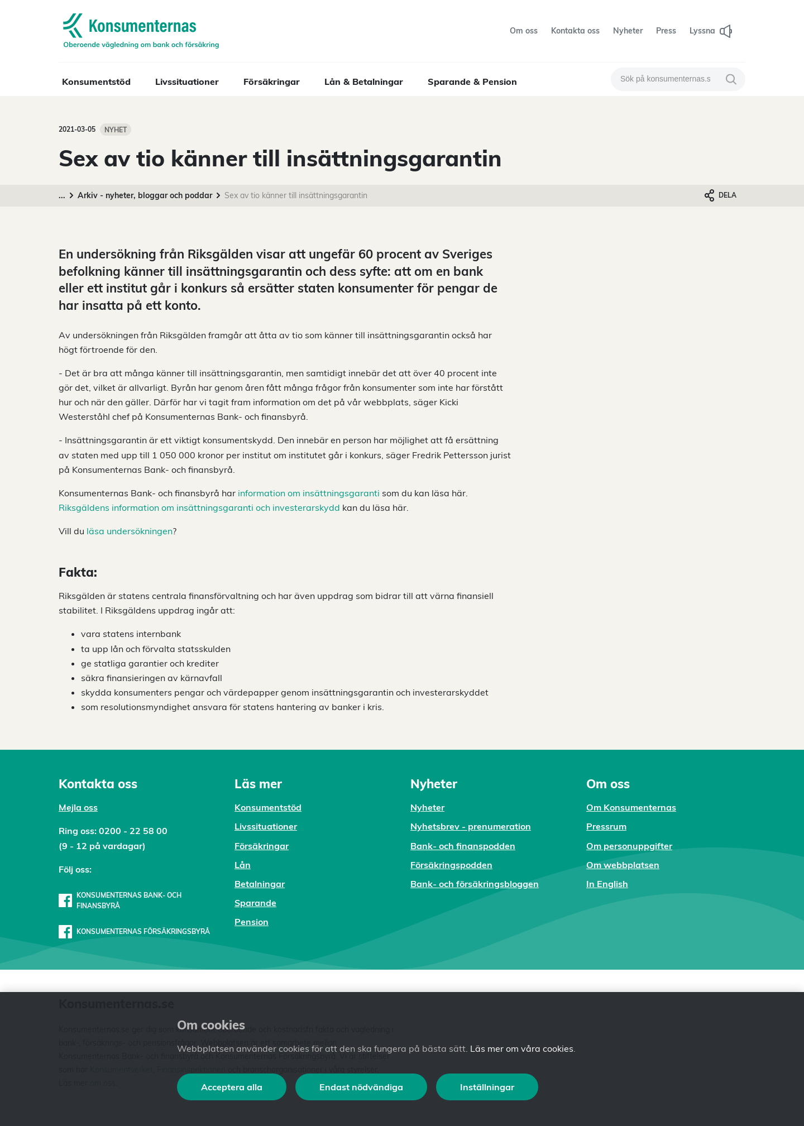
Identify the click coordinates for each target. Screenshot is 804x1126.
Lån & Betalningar (363, 81)
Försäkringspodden (451, 864)
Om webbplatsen (622, 864)
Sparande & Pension (472, 81)
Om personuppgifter (629, 845)
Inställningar (487, 1087)
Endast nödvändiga (361, 1087)
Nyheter (427, 807)
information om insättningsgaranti (309, 493)
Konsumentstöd (96, 81)
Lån (242, 864)
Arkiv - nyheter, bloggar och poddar (145, 195)
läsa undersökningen (130, 530)
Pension (251, 921)
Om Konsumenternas (631, 807)
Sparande (255, 902)
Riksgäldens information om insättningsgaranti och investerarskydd (199, 507)
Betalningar (259, 883)
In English (607, 883)
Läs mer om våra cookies (521, 1048)
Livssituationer (187, 81)
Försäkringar (271, 81)
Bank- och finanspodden (462, 845)
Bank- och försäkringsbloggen (474, 883)
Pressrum (606, 826)
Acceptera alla (231, 1087)
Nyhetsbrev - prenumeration (470, 826)
